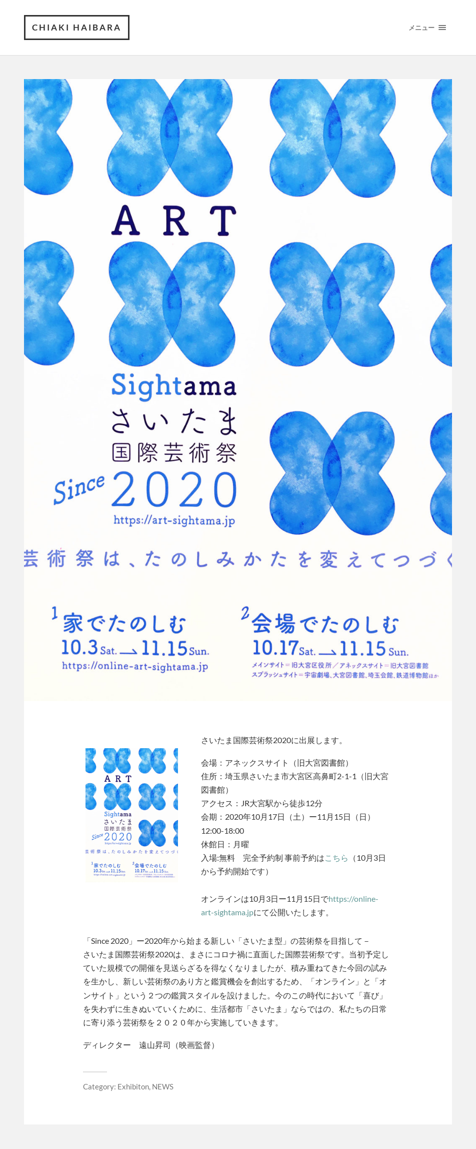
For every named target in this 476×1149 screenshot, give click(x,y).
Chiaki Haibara (77, 27)
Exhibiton (133, 1086)
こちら (336, 857)
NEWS (163, 1086)
